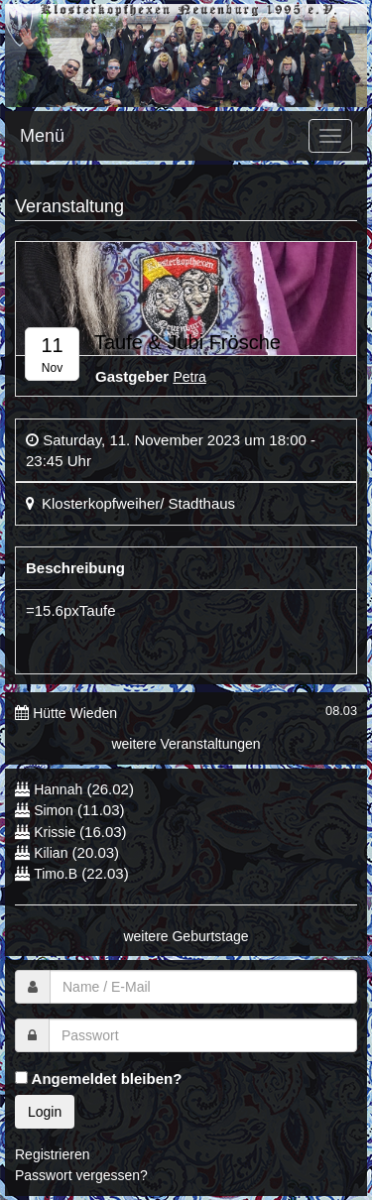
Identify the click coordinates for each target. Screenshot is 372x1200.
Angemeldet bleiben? (98, 1078)
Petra (189, 377)
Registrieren (52, 1154)
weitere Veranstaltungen (185, 744)
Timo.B (55, 874)
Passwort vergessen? (81, 1175)
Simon (53, 810)
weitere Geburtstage (185, 936)
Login (45, 1112)
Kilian (50, 853)
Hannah (58, 789)
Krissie (56, 832)
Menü (42, 136)
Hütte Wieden (75, 713)
